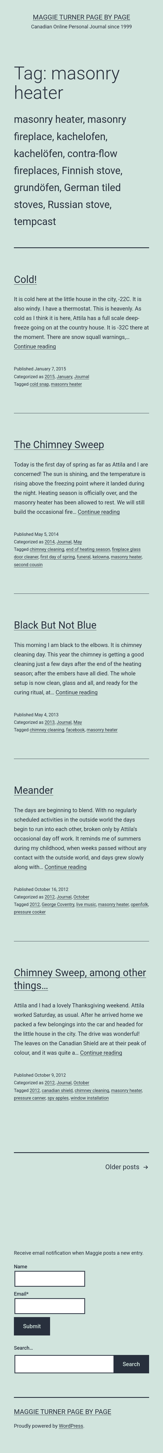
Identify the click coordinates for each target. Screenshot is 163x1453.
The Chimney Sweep (59, 445)
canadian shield (57, 1090)
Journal (81, 376)
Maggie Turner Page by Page (81, 17)
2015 (50, 376)
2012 (50, 897)
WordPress (71, 1426)
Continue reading (35, 346)
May (77, 541)
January (64, 376)
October (81, 897)
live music (86, 904)
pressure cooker (30, 912)
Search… (23, 1348)
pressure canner (30, 1098)
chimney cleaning (47, 549)
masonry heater (66, 384)
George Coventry (58, 904)
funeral (83, 557)
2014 (50, 541)
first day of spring (57, 557)
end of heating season (88, 549)
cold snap (39, 384)
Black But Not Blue (55, 625)
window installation (90, 1098)
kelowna (101, 557)
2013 (50, 722)
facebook (75, 729)
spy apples (58, 1098)
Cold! (25, 279)
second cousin (28, 564)
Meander (33, 790)
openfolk (139, 904)
